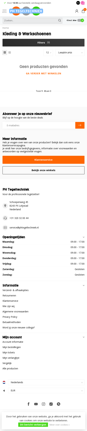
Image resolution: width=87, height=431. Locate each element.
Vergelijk (7, 363)
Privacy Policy (10, 316)
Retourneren (9, 295)
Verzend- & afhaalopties (16, 290)
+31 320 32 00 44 (19, 218)
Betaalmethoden (12, 322)
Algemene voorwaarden (15, 311)
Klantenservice (43, 159)
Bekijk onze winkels (43, 170)
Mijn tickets (9, 352)
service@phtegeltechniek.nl (24, 227)
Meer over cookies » (60, 424)
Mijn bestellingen (12, 347)
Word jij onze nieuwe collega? (19, 327)
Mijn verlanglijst (11, 357)
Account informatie (13, 341)
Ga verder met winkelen (43, 73)
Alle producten (10, 368)
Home (6, 27)
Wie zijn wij (9, 306)
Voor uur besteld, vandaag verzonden (29, 2)
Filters (43, 42)
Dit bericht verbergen (33, 424)
